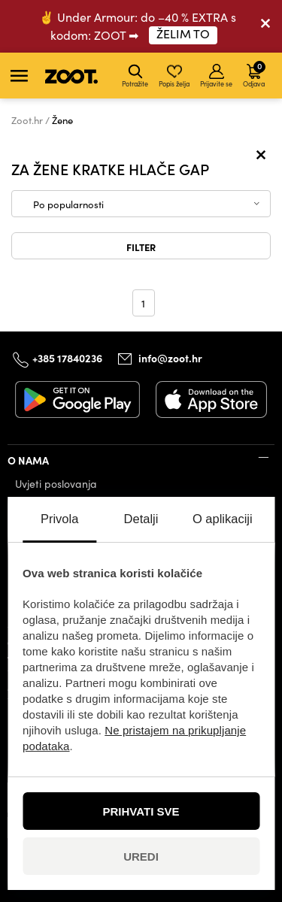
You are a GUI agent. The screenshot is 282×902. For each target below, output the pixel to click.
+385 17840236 (67, 357)
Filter (141, 246)
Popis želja (174, 76)
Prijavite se (216, 76)
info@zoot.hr (170, 357)
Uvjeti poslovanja (56, 484)
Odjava (254, 73)
